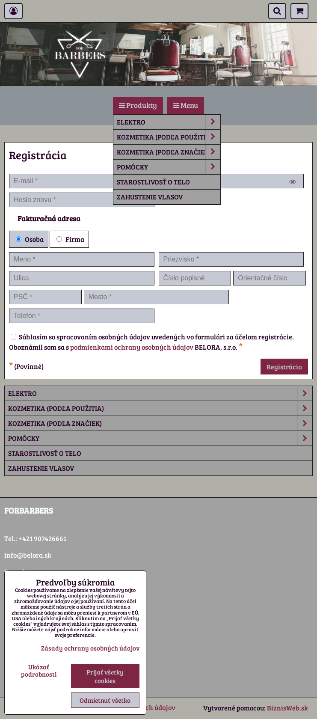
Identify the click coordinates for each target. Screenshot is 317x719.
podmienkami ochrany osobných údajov (131, 346)
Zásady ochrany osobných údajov (90, 648)
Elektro (168, 122)
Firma (70, 239)
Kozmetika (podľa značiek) (168, 152)
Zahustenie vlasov (150, 196)
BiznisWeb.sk (287, 707)
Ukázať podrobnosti (38, 670)
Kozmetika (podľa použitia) (168, 137)
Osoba (30, 239)
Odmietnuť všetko (105, 700)
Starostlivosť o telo (153, 181)
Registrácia (284, 366)
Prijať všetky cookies (105, 676)
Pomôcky (168, 167)
